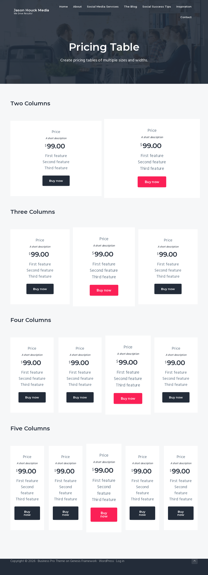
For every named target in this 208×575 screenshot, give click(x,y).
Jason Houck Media (28, 8)
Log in (120, 560)
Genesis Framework (83, 560)
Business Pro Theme (51, 560)
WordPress (106, 560)
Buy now (56, 181)
